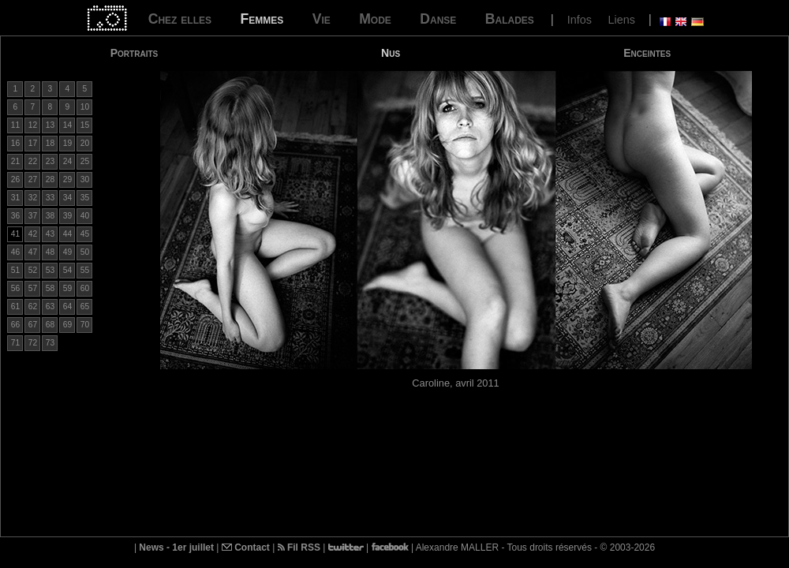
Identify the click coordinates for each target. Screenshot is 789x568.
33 (50, 197)
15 (84, 125)
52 (32, 270)
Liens (621, 19)
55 (84, 270)
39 (67, 215)
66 (15, 324)
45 (84, 234)
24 (67, 161)
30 (84, 179)
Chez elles (179, 19)
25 (84, 161)
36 (15, 215)
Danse (438, 19)
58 (50, 288)
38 (50, 215)
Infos (579, 19)
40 (84, 215)
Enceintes (647, 53)
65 (84, 306)
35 (84, 197)
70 (84, 324)
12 (32, 125)
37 (32, 215)
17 (32, 143)
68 (50, 324)
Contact (246, 547)
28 (50, 179)
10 (84, 107)
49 (67, 252)
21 (15, 161)
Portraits (134, 53)
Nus (390, 53)
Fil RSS (299, 547)
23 (50, 161)
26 (15, 179)
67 (32, 324)
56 (15, 288)
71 (15, 342)
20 (84, 143)
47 (32, 252)
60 (84, 288)
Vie (321, 19)
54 (67, 270)
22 (32, 161)
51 (15, 270)
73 (50, 342)
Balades (509, 19)
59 (67, 288)
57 (32, 288)
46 (15, 252)
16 (15, 143)
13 (50, 125)
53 (50, 270)
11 (15, 125)
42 (32, 234)
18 (50, 143)
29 (67, 179)
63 (50, 306)
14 (67, 125)
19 (67, 143)
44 (67, 234)
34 (67, 197)
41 (15, 234)
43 (50, 234)
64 (67, 306)
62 (32, 306)
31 (15, 197)
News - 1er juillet (176, 547)
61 (15, 306)
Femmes (261, 19)
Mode (375, 19)
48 (50, 252)
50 (84, 252)
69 (67, 324)
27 (32, 179)
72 (32, 342)
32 (32, 197)
